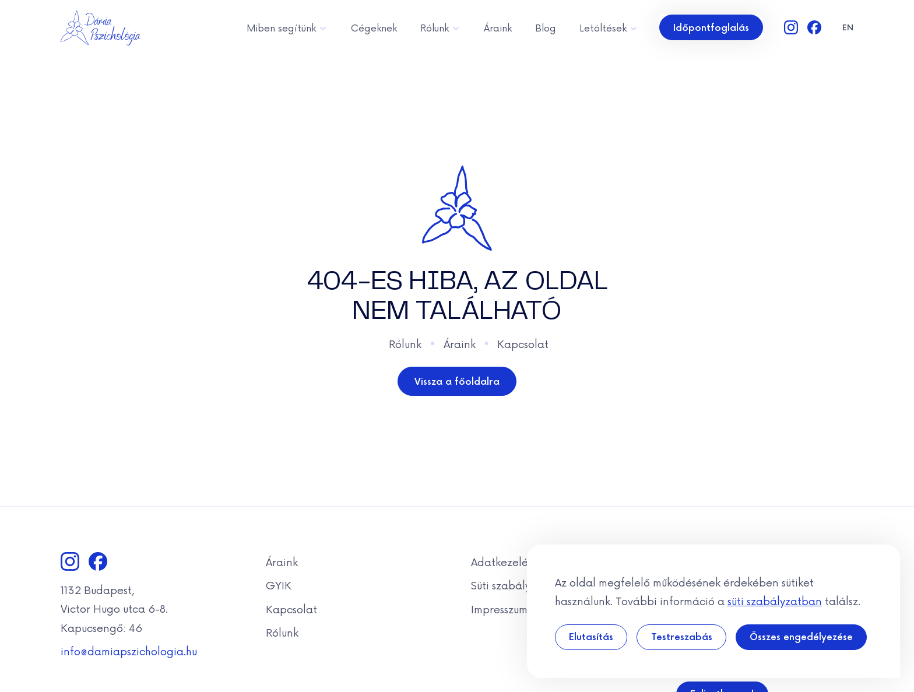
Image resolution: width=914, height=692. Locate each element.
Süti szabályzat (509, 584)
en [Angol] (847, 27)
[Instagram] (791, 27)
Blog (545, 27)
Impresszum (499, 608)
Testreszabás (681, 636)
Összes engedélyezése (801, 636)
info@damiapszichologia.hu (129, 650)
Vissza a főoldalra (457, 381)
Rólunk (440, 27)
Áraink (498, 27)
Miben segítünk (287, 27)
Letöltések (608, 27)
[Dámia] (100, 27)
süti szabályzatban (774, 600)
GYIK (278, 584)
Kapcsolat (523, 343)
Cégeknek (374, 27)
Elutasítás (591, 636)
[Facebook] (814, 27)
